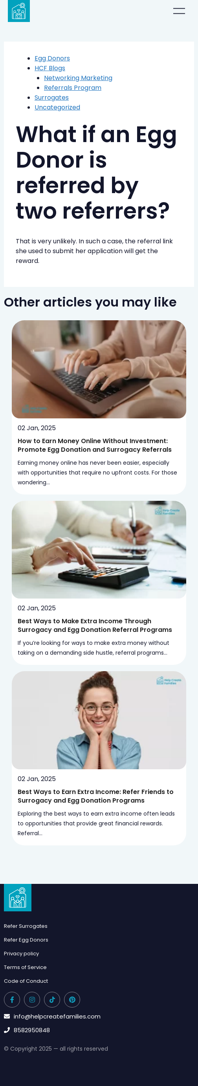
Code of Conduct (26, 981)
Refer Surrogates (26, 926)
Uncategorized (57, 107)
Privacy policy (21, 953)
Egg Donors (52, 58)
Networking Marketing (78, 77)
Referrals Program (72, 87)
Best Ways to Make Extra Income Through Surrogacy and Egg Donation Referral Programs (95, 625)
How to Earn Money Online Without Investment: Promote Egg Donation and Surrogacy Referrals (95, 445)
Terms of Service (25, 967)
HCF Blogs (50, 68)
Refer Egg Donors (26, 940)
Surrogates (52, 97)
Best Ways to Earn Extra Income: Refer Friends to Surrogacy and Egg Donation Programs (96, 796)
